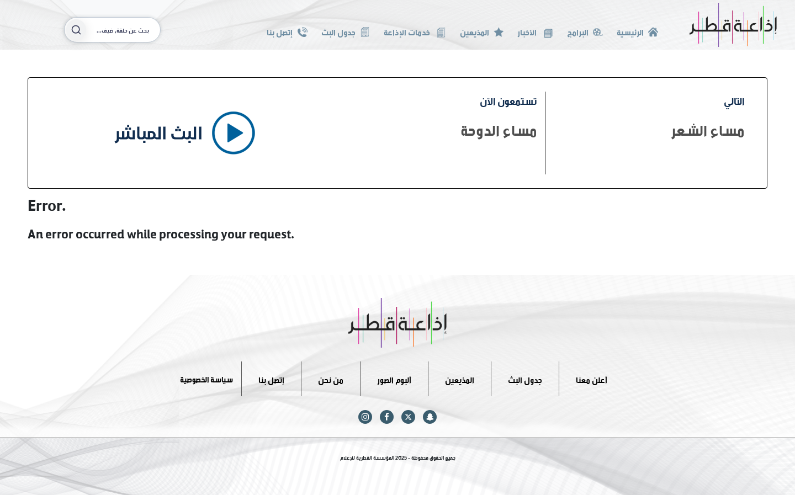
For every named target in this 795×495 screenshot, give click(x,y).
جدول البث (345, 31)
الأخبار (535, 31)
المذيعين (482, 31)
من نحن (330, 378)
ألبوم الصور (394, 378)
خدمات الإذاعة (415, 31)
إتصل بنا (287, 31)
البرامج (585, 31)
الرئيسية (637, 31)
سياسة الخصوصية (206, 378)
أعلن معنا (591, 378)
